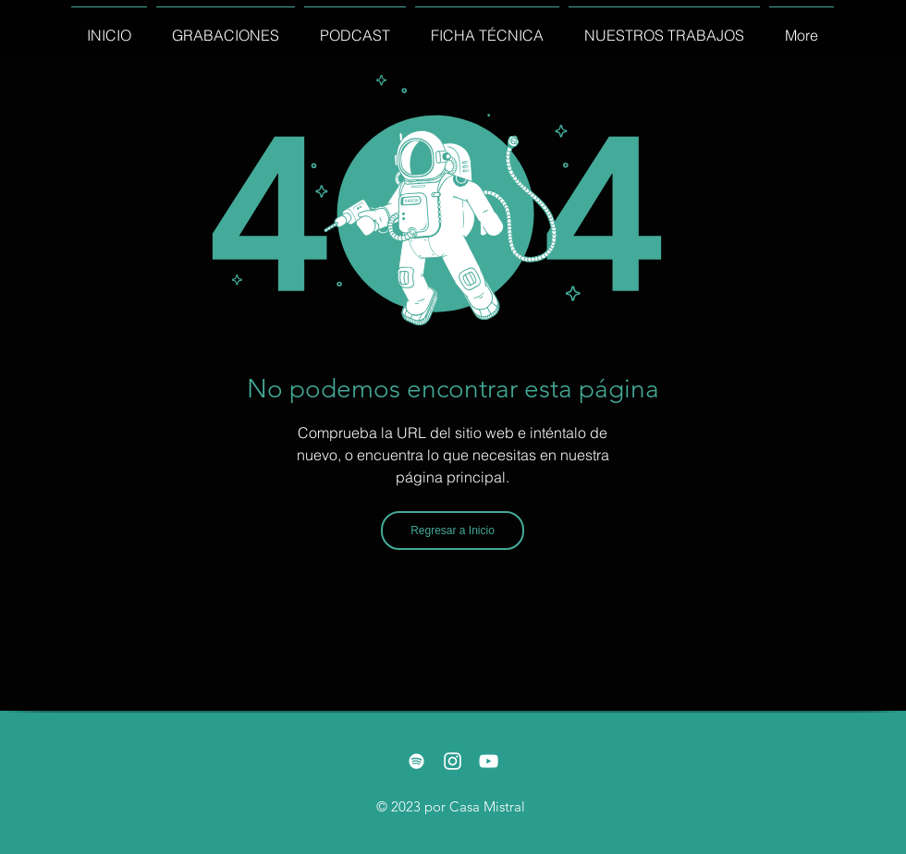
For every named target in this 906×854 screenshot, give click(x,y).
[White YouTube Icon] (488, 761)
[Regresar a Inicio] (452, 530)
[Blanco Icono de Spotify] (416, 761)
